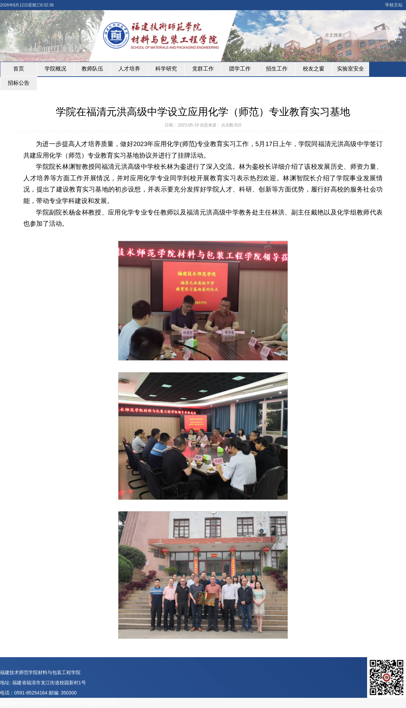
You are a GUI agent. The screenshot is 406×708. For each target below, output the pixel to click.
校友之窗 (313, 69)
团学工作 (240, 69)
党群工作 (203, 69)
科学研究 (166, 69)
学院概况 (55, 69)
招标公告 (18, 83)
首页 (18, 69)
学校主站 (394, 4)
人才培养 (129, 69)
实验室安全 (350, 69)
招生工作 (277, 69)
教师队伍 (92, 69)
